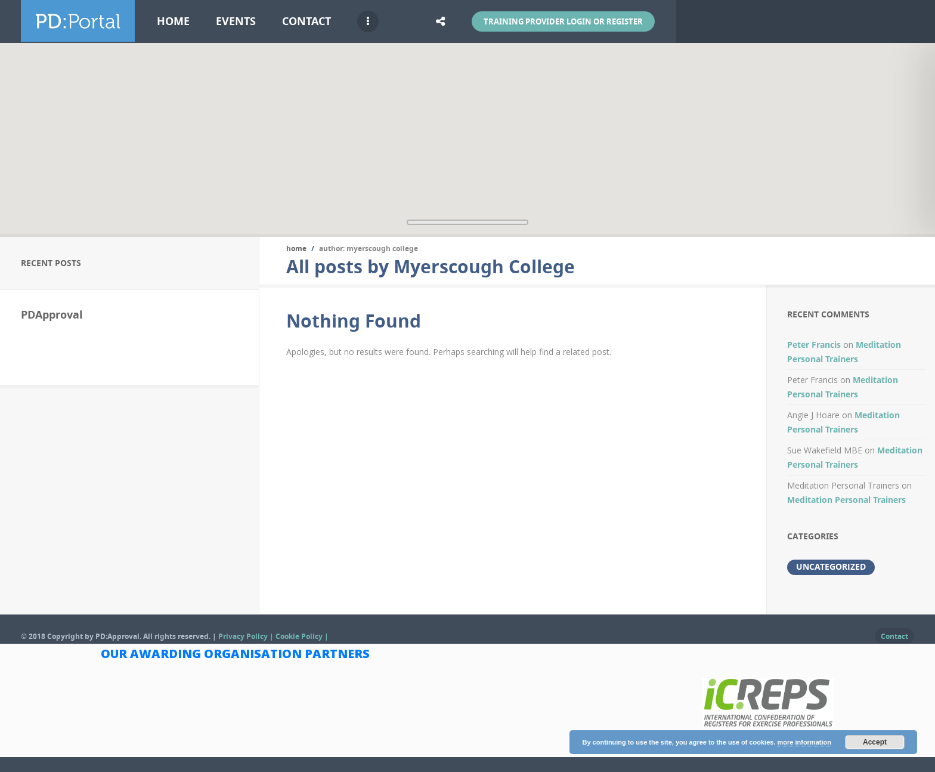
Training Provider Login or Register (563, 21)
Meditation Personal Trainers (846, 499)
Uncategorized (831, 566)
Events (236, 21)
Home (173, 21)
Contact (306, 21)
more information (804, 742)
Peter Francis (814, 344)
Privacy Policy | (246, 636)
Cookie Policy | (302, 636)
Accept (875, 742)
